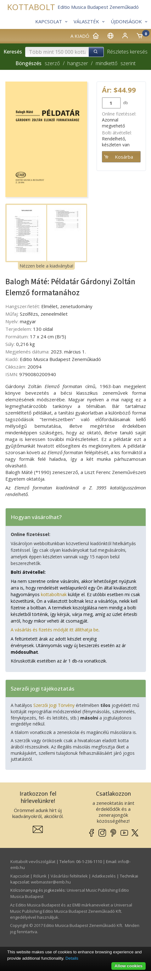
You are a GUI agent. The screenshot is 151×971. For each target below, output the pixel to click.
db (125, 102)
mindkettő (106, 63)
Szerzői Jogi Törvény (54, 705)
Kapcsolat (19, 876)
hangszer (77, 63)
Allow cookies (129, 965)
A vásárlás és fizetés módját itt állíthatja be (54, 630)
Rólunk (40, 876)
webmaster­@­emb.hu (51, 882)
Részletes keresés (127, 51)
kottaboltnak (54, 594)
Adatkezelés (104, 876)
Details (71, 958)
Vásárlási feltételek (69, 876)
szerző (52, 63)
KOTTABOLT (31, 7)
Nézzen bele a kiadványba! (46, 266)
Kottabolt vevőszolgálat (32, 861)
